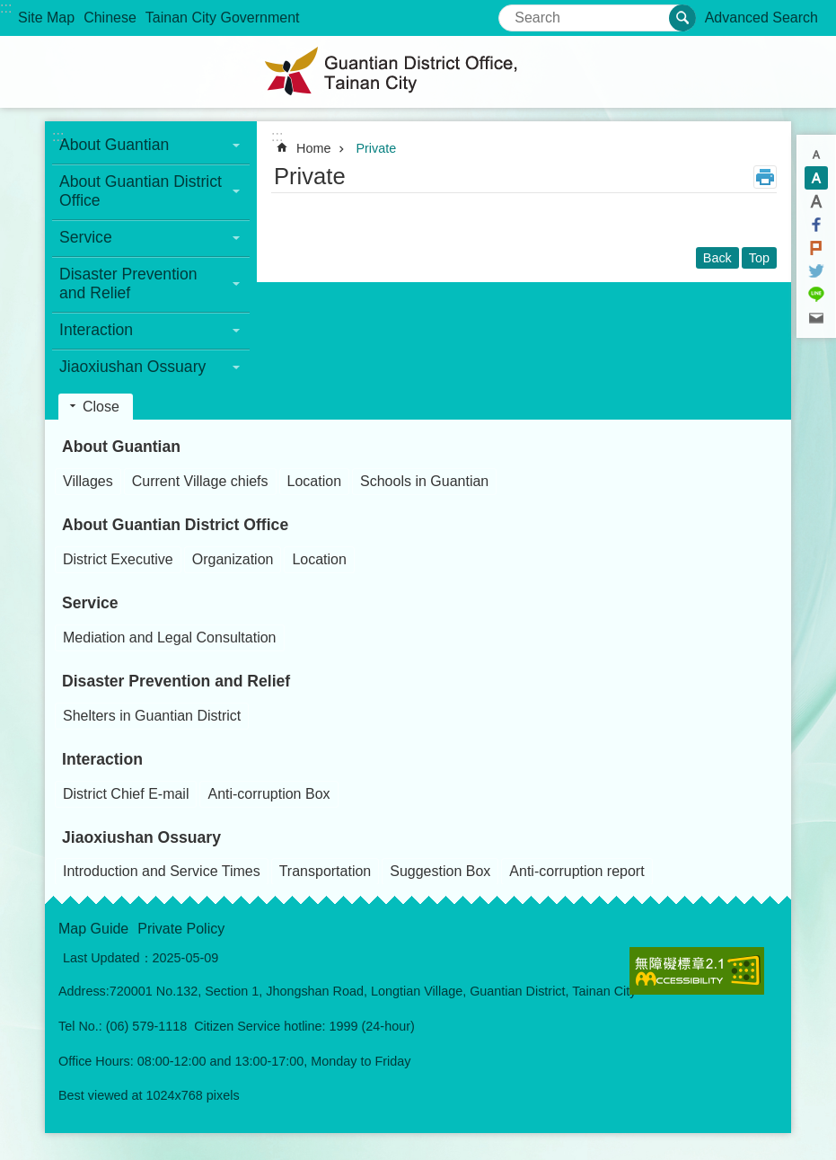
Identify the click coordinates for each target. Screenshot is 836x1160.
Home (313, 148)
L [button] (816, 201)
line (816, 294)
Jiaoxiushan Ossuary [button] (132, 367)
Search (521, 12)
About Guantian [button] (114, 145)
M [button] (816, 178)
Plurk (816, 248)
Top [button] (759, 258)
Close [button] (101, 406)
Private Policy (180, 928)
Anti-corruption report (576, 871)
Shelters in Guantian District (152, 715)
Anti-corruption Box (268, 793)
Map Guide (93, 928)
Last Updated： (108, 958)
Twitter (816, 271)
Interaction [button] (96, 330)
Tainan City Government (222, 17)
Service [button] (85, 237)
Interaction (102, 759)
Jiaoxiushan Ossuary (141, 837)
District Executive (118, 559)
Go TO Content (9, 9)
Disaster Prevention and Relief (176, 681)
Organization (233, 559)
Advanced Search (761, 17)
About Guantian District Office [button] (140, 191)
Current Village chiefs (200, 481)
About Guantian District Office (175, 525)
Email (816, 318)
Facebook (816, 224)
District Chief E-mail (126, 793)
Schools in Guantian (424, 481)
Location (314, 481)
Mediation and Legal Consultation (170, 637)
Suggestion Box (440, 871)
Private (376, 148)
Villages (88, 481)
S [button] (816, 154)
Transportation (325, 871)
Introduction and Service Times (161, 871)
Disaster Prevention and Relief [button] (128, 283)
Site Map (46, 17)
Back (717, 258)
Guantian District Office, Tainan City (418, 72)
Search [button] (682, 17)
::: (6, 7)
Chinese (110, 17)
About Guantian (121, 447)
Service (90, 603)
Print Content (765, 177)
